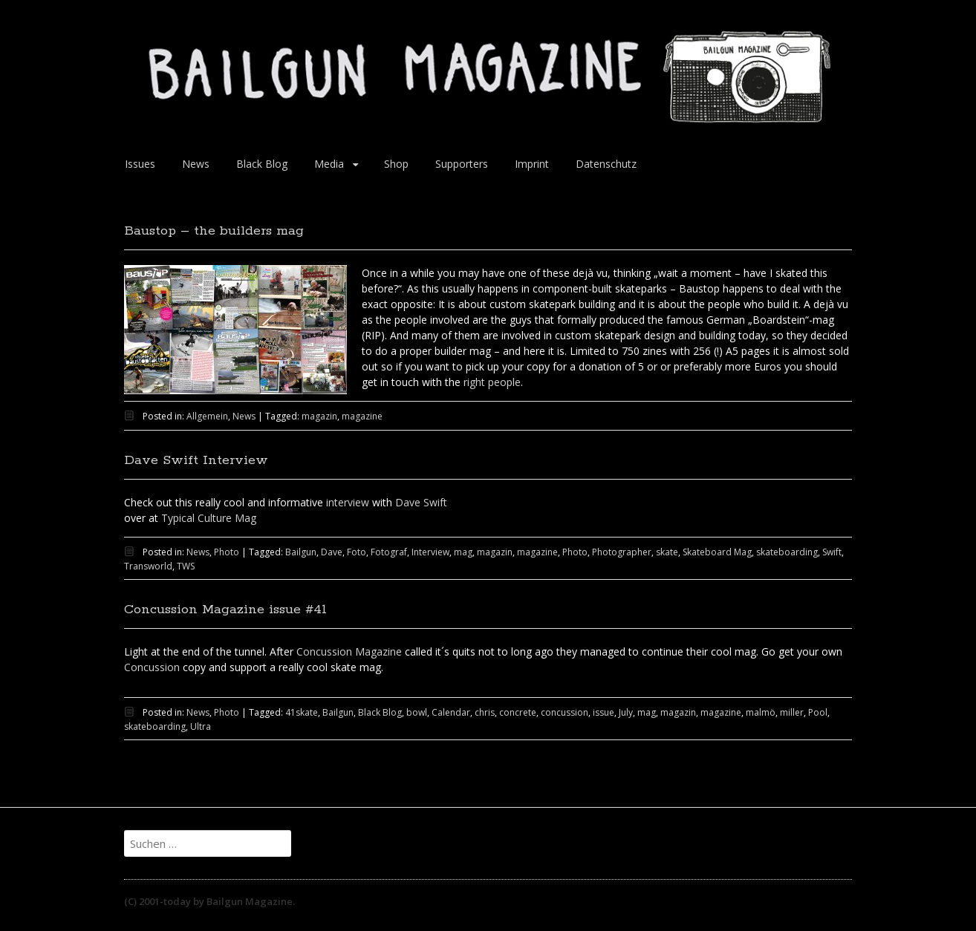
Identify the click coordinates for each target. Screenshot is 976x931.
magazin (319, 416)
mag (463, 552)
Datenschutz (606, 164)
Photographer (621, 552)
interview (347, 502)
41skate (301, 712)
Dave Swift (421, 502)
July (626, 712)
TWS (186, 566)
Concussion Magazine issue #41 (225, 609)
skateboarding (787, 552)
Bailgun (300, 552)
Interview (430, 552)
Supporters (461, 164)
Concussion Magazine (347, 651)
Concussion (152, 667)
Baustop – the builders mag (214, 231)
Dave (331, 552)
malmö (760, 712)
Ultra (200, 726)
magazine (362, 416)
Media (329, 164)
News (195, 164)
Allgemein (207, 416)
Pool (817, 712)
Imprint (532, 164)
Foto (356, 552)
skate (667, 552)
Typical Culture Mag (208, 518)
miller (792, 712)
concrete (517, 712)
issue (603, 712)
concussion (564, 712)
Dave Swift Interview (196, 460)
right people (492, 382)
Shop (396, 164)
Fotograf (389, 552)
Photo (226, 552)
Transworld (148, 566)
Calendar (451, 712)
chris (485, 712)
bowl (416, 712)
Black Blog (261, 164)
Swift (832, 552)
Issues (140, 164)
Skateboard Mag (717, 552)
